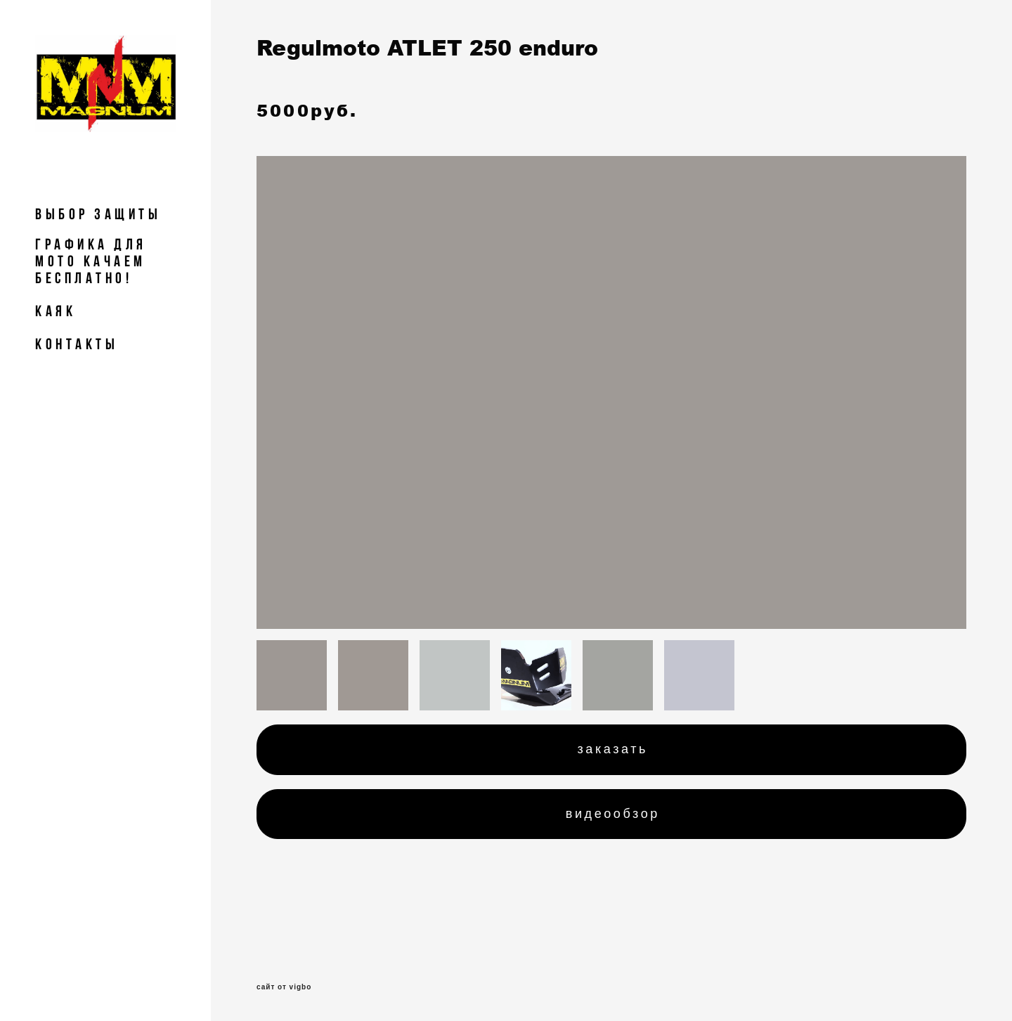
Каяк (55, 310)
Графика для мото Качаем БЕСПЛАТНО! (91, 260)
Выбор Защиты (98, 213)
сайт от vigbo (284, 987)
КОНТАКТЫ (76, 343)
